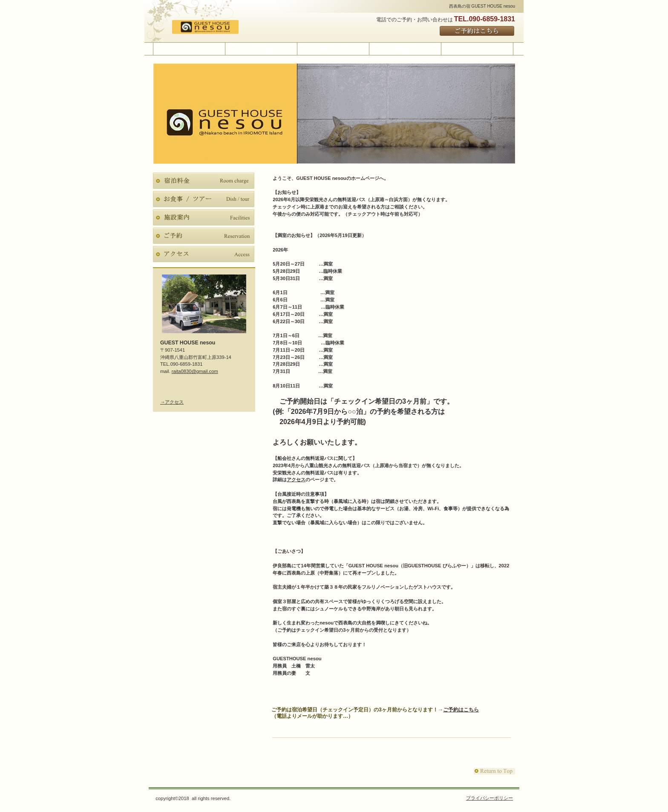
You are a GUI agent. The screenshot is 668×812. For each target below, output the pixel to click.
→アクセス (172, 402)
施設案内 (203, 217)
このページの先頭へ (494, 771)
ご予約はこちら (477, 31)
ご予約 (203, 236)
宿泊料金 (203, 181)
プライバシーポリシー (489, 797)
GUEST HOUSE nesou (216, 27)
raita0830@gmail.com (195, 371)
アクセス (296, 479)
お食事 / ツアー (203, 199)
